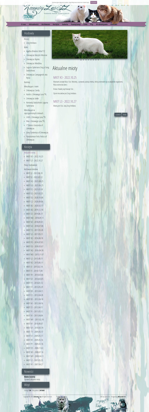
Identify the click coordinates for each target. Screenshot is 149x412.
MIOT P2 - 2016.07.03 (34, 242)
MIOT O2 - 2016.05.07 (34, 246)
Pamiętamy (76, 24)
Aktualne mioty (29, 152)
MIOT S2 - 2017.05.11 (34, 234)
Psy (91, 24)
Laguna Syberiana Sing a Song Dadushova (37, 69)
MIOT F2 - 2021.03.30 (34, 189)
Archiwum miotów (31, 169)
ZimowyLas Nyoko (33, 59)
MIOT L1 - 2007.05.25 (34, 360)
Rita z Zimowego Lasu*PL (35, 121)
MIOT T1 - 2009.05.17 (34, 331)
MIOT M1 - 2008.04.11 (35, 356)
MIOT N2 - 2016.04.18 (34, 250)
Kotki (26, 47)
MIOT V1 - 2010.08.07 (34, 323)
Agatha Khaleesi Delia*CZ (35, 51)
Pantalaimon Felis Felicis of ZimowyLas (36, 138)
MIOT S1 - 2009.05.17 (34, 335)
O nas (23, 24)
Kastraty (27, 82)
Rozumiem (93, 2)
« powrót (118, 114)
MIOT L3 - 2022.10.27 (34, 160)
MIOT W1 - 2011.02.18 (35, 319)
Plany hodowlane (30, 165)
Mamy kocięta (29, 376)
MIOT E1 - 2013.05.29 (34, 286)
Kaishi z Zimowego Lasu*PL (36, 94)
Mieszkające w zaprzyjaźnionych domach (33, 111)
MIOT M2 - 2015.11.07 (35, 254)
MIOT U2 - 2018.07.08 (34, 225)
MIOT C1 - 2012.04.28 (34, 295)
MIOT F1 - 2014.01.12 (34, 282)
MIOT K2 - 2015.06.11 (34, 262)
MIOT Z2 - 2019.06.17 (34, 213)
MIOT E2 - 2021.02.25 (34, 193)
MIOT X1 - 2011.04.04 (34, 315)
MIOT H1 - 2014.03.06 (34, 274)
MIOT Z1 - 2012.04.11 (34, 307)
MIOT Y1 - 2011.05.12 (34, 311)
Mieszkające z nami (31, 86)
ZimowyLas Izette (32, 98)
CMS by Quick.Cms (105, 397)
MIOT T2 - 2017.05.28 (34, 230)
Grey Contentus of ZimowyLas (37, 132)
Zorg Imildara (31, 42)
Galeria (65, 24)
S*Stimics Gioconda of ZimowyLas (34, 127)
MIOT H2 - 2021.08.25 (34, 181)
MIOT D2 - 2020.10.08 (34, 197)
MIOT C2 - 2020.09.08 (34, 201)
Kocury (26, 38)
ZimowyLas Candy (33, 90)
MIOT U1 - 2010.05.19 (34, 327)
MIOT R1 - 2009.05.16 (34, 339)
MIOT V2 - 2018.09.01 (34, 221)
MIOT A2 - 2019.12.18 (34, 209)
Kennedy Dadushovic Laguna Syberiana (37, 104)
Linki (85, 24)
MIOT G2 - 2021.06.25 (34, 185)
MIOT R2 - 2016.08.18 (34, 238)
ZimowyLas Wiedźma (34, 63)
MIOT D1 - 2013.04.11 (34, 291)
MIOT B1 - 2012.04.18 (34, 299)
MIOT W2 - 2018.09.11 (35, 217)
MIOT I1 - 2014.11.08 (34, 270)
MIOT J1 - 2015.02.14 (34, 266)
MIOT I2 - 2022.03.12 (34, 177)
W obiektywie (102, 24)
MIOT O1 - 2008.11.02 (34, 348)
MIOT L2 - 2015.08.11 (34, 258)
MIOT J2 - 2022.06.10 (34, 173)
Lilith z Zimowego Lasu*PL (36, 117)
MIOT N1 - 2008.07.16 (34, 352)
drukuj (124, 114)
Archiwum (46, 24)
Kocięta (56, 24)
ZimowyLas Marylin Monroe (36, 55)
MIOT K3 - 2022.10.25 (34, 156)
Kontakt (114, 24)
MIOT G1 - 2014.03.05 (34, 278)
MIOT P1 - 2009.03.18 (34, 343)
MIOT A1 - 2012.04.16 (34, 303)
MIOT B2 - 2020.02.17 (34, 205)
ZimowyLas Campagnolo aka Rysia (36, 76)
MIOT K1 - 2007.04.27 (34, 364)
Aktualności (34, 24)
